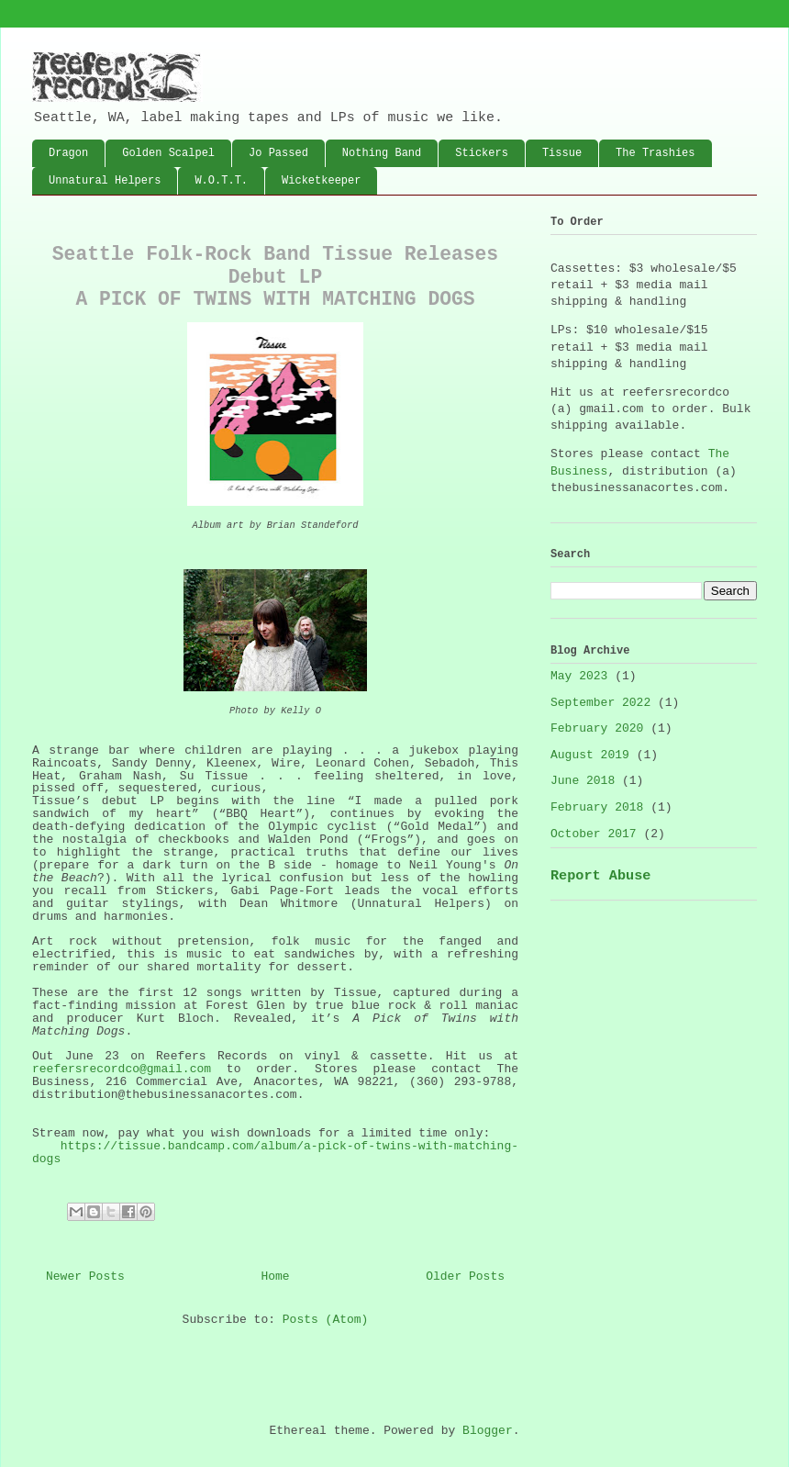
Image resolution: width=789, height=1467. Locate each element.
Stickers (481, 153)
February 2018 (596, 807)
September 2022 (600, 703)
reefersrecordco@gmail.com (121, 1069)
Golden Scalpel (168, 153)
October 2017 (593, 834)
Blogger (487, 1431)
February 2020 (596, 728)
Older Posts (465, 1276)
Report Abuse (600, 876)
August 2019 (589, 755)
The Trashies (655, 153)
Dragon (68, 153)
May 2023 (578, 676)
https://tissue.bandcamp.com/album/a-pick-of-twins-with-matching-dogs (275, 1152)
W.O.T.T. (221, 180)
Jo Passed (278, 153)
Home (275, 1276)
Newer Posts (85, 1276)
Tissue (562, 153)
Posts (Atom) (326, 1320)
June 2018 (582, 781)
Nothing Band (381, 153)
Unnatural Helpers (105, 180)
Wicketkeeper (321, 180)
